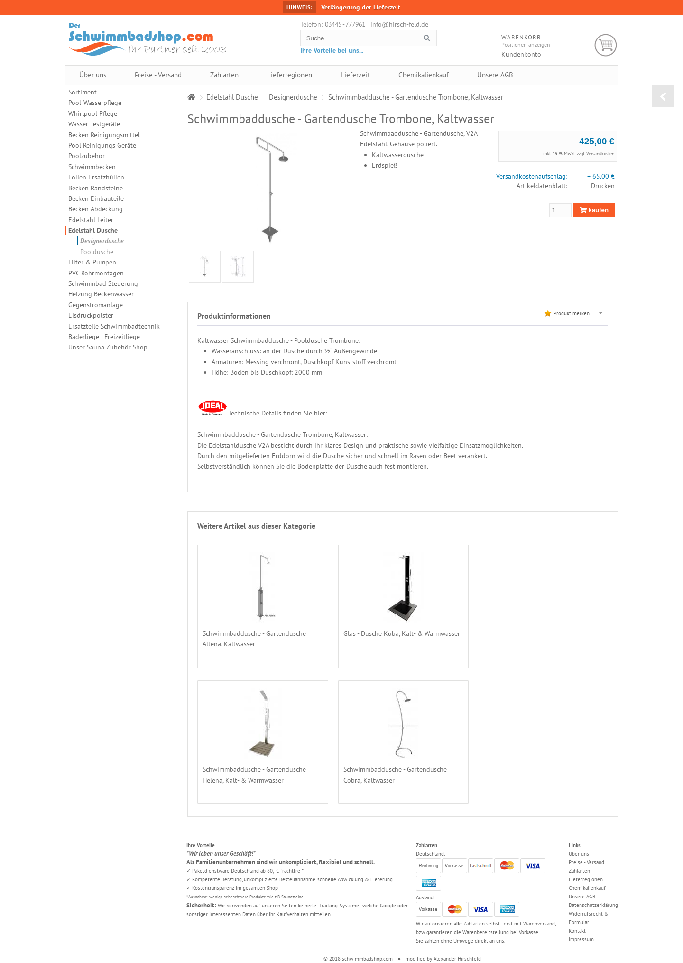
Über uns (92, 74)
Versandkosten (600, 154)
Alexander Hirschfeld (457, 958)
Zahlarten (224, 74)
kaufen (594, 210)
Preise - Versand (158, 74)
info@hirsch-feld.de (399, 24)
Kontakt (577, 930)
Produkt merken (572, 313)
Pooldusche (96, 251)
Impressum (581, 939)
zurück (663, 96)
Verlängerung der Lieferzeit (360, 7)
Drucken (603, 185)
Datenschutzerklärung (593, 905)
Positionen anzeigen (525, 44)
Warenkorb (606, 45)
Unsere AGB (495, 74)
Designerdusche (102, 240)
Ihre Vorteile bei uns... (331, 50)
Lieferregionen (289, 74)
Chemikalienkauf (423, 74)
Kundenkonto (521, 54)
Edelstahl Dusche (93, 230)
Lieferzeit (355, 74)
